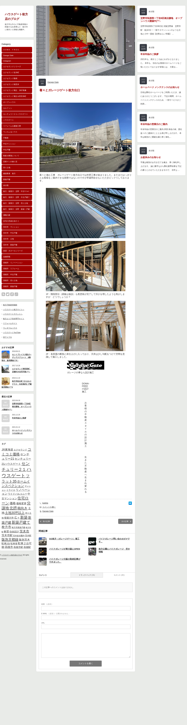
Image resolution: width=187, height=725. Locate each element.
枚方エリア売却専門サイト (13, 319)
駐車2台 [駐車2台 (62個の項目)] (6, 543)
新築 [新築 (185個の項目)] (24, 517)
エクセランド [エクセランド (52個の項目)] (20, 450)
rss (3, 294)
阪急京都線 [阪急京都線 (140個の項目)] (10, 539)
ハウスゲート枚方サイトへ (13, 309)
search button (16, 294)
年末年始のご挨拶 (19, 418)
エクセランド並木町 (11, 72)
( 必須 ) (46, 604)
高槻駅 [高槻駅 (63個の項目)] (27, 547)
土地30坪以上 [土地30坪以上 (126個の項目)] (15, 512)
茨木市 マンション (11, 227)
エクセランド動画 (10, 78)
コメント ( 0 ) (119, 575)
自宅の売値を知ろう (11, 221)
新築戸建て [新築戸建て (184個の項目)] (21, 522)
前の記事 (46, 521)
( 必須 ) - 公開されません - (55, 613)
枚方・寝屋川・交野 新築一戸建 (16, 209)
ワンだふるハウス (10, 132)
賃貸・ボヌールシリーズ (13, 251)
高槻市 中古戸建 (10, 274)
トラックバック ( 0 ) (87, 575)
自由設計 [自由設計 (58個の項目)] (14, 531)
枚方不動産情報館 (10, 305)
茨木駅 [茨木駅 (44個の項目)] (28, 536)
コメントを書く (49, 507)
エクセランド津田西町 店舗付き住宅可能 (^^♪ (21, 370)
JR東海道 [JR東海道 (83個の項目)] (7, 449)
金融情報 (6, 257)
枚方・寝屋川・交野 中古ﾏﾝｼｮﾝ (16, 191)
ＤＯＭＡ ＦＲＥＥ (11, 50)
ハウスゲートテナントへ (12, 314)
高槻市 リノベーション (13, 263)
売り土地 (6, 167)
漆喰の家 (6, 215)
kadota (45, 503)
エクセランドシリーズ (12, 66)
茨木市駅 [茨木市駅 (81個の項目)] (7, 535)
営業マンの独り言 (10, 162)
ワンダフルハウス (10, 328)
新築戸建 (6, 179)
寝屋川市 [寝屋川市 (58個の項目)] (9, 518)
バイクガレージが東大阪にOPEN (64, 549)
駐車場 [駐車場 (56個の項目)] (14, 543)
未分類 (5, 185)
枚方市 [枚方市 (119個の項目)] (6, 527)
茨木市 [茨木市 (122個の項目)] (24, 531)
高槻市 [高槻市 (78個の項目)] (9, 547)
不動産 (5, 138)
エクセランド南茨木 (11, 84)
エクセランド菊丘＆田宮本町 (14, 96)
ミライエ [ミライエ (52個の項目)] (10, 490)
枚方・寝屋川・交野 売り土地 (15, 203)
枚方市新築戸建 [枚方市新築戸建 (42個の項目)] (18, 527)
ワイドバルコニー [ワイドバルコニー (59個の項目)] (17, 494)
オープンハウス (9, 102)
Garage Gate (8, 55)
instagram (7, 61)
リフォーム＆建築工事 (12, 126)
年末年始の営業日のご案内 (153, 124)
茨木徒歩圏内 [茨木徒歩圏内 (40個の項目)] (19, 536)
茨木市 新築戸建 (10, 245)
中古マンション (9, 144)
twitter (7, 294)
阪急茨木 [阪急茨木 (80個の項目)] (24, 539)
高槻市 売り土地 (10, 280)
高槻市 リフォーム (11, 269)
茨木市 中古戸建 (10, 233)
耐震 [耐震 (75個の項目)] (6, 531)
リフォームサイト (10, 323)
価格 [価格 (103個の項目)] (13, 503)
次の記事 (124, 521)
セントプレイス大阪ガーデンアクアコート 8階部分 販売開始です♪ (16, 357)
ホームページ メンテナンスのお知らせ (22, 431)
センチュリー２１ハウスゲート (15, 114)
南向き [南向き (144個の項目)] (22, 508)
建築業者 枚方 (9, 173)
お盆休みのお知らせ (150, 157)
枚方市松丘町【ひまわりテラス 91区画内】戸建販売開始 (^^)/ (17, 384)
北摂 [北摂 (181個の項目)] (13, 508)
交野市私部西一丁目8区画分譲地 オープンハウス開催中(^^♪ (16, 407)
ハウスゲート (8, 120)
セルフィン (7, 108)
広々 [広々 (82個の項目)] (17, 517)
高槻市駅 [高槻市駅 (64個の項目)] (18, 547)
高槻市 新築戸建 (10, 286)
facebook (12, 294)
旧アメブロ (7, 337)
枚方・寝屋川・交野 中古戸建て (16, 197)
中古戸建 (6, 150)
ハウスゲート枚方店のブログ (12, 555)
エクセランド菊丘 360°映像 (14, 90)
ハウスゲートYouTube (12, 332)
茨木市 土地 (8, 239)
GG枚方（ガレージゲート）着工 (64, 539)
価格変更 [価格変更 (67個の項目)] (21, 503)
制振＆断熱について (11, 156)
